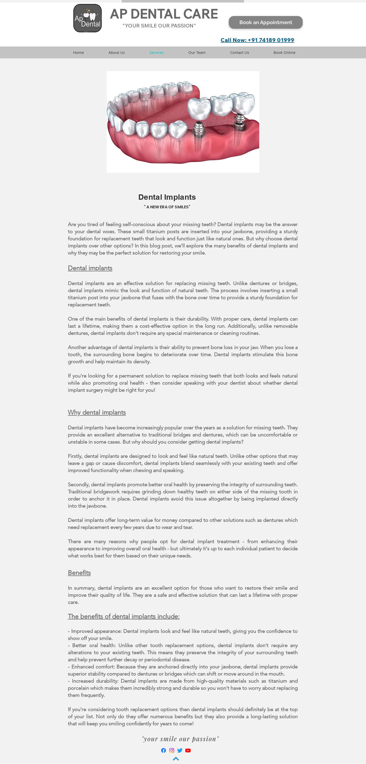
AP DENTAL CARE (164, 14)
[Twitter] (180, 750)
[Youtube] (188, 750)
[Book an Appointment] (266, 22)
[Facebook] (163, 750)
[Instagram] (172, 750)
